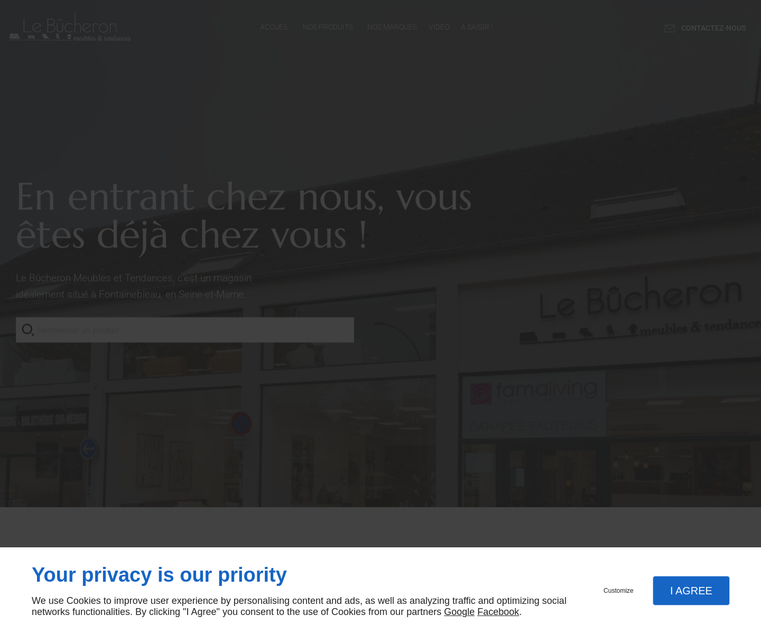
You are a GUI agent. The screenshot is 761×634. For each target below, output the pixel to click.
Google (459, 612)
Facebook (498, 612)
